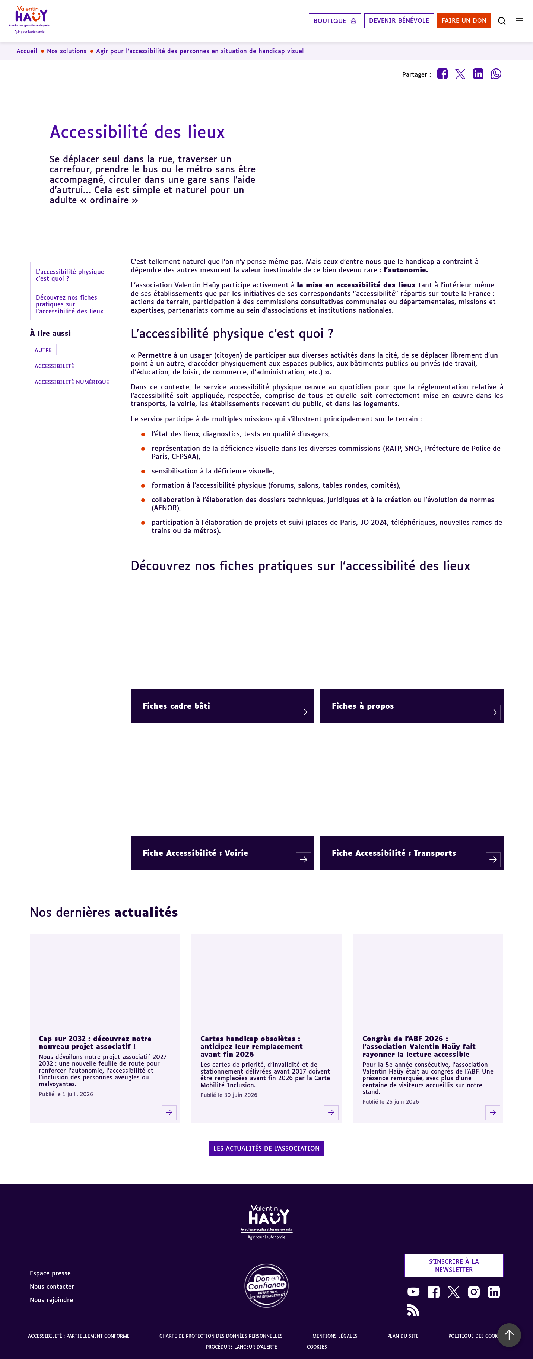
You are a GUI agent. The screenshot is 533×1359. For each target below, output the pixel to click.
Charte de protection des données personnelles (221, 1336)
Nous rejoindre (51, 1300)
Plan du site (403, 1336)
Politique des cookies (476, 1336)
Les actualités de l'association (266, 1148)
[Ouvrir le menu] (519, 20)
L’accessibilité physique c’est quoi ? (70, 275)
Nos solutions (66, 51)
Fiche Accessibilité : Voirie (195, 852)
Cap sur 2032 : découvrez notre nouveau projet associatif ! (95, 1042)
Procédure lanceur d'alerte (241, 1347)
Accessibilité (54, 366)
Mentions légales (335, 1336)
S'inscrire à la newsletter (454, 1265)
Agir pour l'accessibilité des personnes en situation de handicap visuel (200, 51)
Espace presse (50, 1273)
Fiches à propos (363, 705)
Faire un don (464, 21)
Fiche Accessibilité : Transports (394, 852)
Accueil (26, 51)
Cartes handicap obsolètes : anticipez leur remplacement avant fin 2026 (251, 1046)
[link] (267, 1286)
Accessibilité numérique (72, 382)
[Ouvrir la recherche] (501, 20)
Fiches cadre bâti (176, 705)
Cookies (317, 1347)
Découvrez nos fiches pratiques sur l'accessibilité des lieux (69, 304)
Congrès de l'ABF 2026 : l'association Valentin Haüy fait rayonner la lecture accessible (419, 1046)
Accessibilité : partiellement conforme (79, 1336)
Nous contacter (52, 1286)
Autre (43, 350)
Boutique (330, 21)
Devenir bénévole (399, 21)
